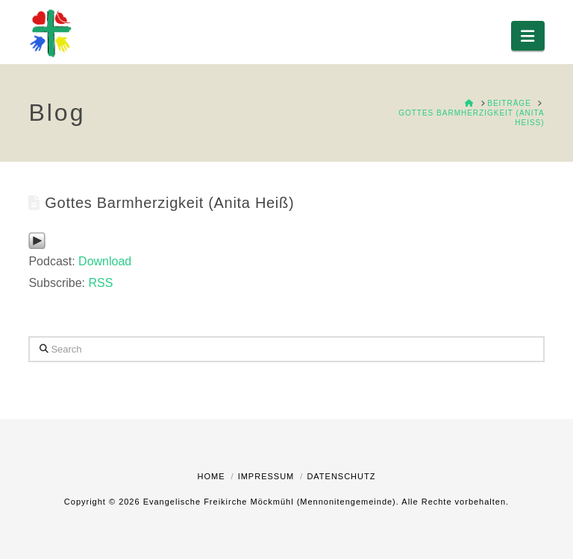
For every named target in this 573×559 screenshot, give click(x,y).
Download (104, 261)
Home (211, 476)
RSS (100, 283)
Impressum (266, 476)
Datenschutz (341, 476)
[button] (527, 36)
